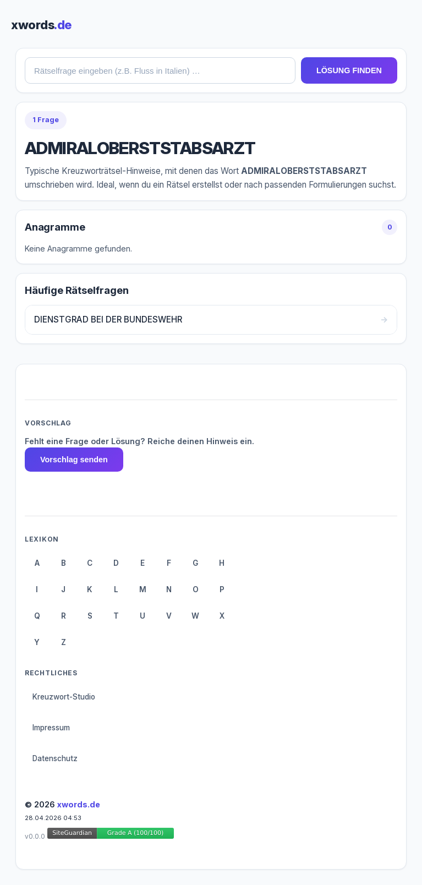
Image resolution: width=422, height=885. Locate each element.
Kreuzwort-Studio (63, 696)
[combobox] (160, 70)
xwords (41, 25)
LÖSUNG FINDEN (349, 70)
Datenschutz (55, 758)
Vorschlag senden (74, 459)
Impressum (51, 727)
